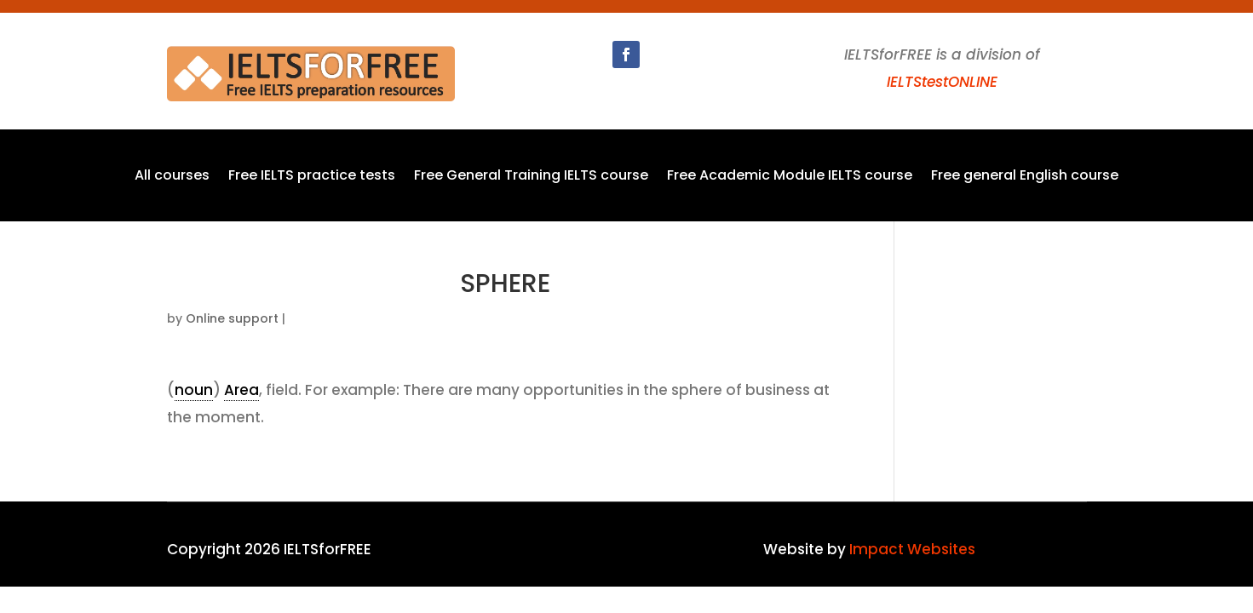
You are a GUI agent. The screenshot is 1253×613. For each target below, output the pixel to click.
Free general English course (1024, 177)
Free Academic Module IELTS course (789, 177)
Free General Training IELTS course (531, 177)
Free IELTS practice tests (311, 177)
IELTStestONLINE (942, 82)
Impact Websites (912, 549)
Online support (232, 318)
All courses (172, 177)
